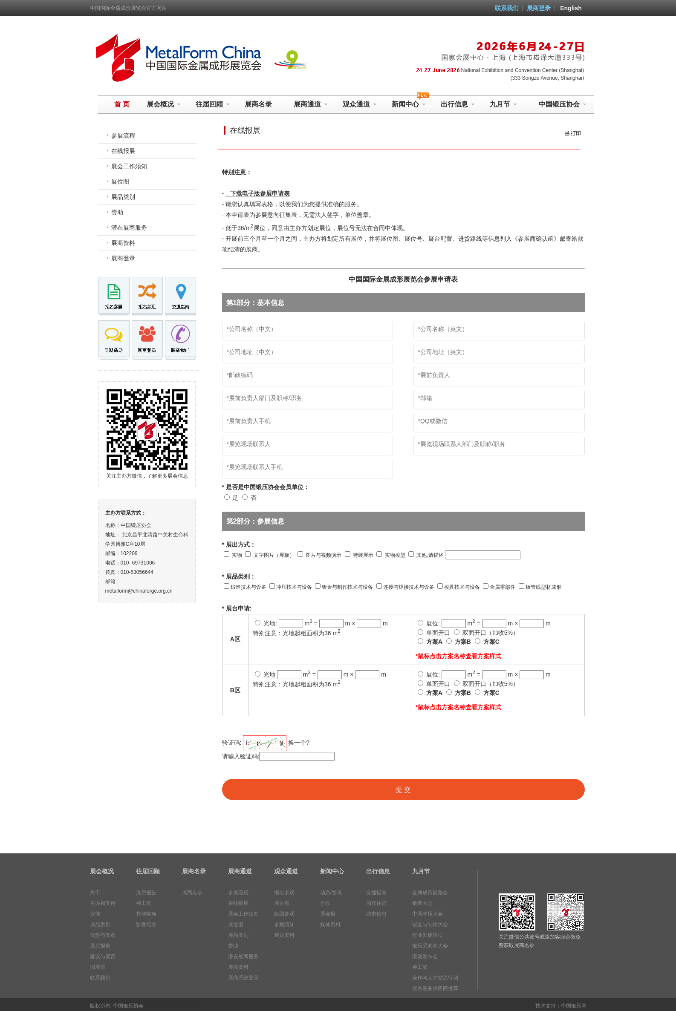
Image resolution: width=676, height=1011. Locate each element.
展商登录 (539, 8)
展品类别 (123, 196)
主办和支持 (103, 903)
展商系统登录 (243, 978)
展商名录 (258, 104)
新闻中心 (332, 871)
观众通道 (360, 104)
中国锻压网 (573, 1006)
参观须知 (284, 924)
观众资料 (284, 935)
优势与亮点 (103, 935)
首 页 (122, 104)
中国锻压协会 (562, 104)
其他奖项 (146, 914)
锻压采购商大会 (430, 946)
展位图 (120, 181)
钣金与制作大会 (430, 924)
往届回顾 (213, 104)
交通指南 (376, 893)
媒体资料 (330, 924)
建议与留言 (103, 956)
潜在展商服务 (129, 227)
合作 (325, 903)
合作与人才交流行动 (435, 978)
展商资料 (123, 242)
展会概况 (164, 104)
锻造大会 (422, 903)
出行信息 (458, 104)
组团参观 (284, 914)
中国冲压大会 (427, 914)
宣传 (95, 914)
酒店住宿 (376, 903)
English (571, 8)
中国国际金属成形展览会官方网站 (128, 8)
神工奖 (143, 903)
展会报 (327, 914)
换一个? (298, 742)
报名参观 (284, 893)
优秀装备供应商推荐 (435, 988)
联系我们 (507, 8)
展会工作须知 (129, 166)
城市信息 (376, 914)
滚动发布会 (425, 956)
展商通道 (311, 104)
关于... (97, 893)
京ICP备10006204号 (171, 1006)
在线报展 (123, 150)
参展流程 (123, 135)
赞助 (117, 212)
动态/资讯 (331, 893)
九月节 (503, 104)
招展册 (97, 967)
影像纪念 (146, 924)
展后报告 (100, 946)
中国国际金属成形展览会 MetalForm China (176, 58)
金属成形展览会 (430, 893)
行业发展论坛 (427, 935)
